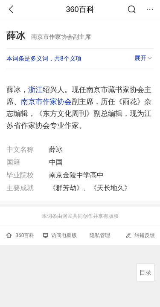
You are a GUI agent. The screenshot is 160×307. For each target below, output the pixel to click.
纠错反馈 (140, 235)
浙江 (35, 89)
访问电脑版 (60, 235)
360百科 (80, 9)
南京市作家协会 (46, 101)
